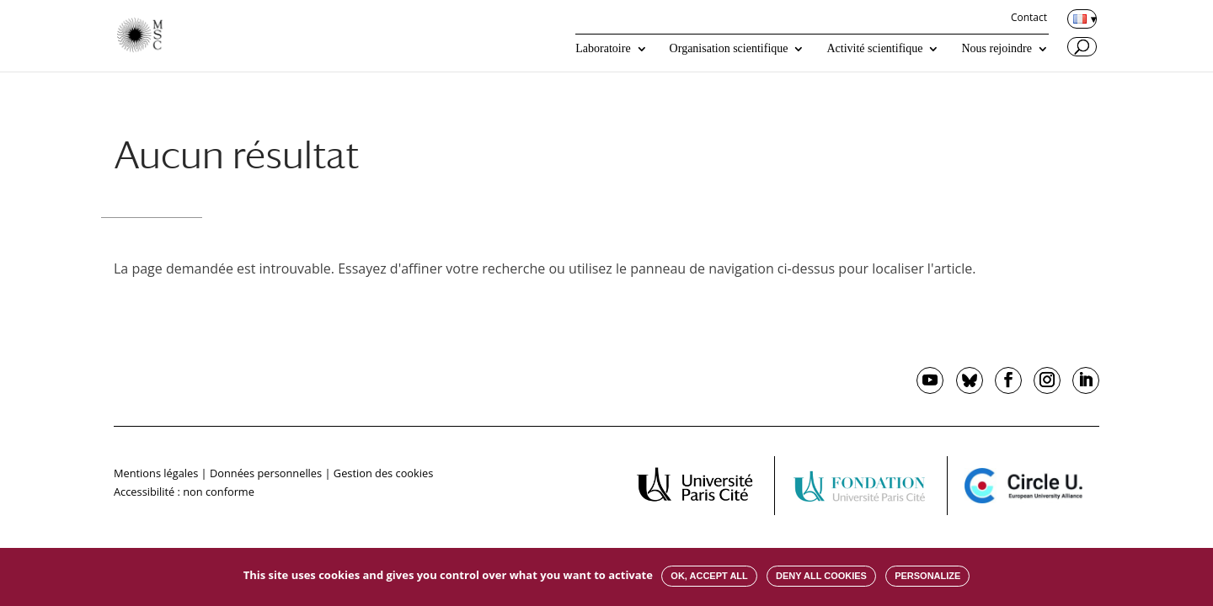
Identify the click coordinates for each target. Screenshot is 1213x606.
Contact (1029, 18)
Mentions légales (156, 473)
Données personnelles (266, 473)
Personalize (927, 576)
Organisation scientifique (729, 49)
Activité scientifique (874, 49)
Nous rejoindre (996, 49)
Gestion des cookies (383, 473)
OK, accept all (709, 576)
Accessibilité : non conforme (184, 491)
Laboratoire (602, 49)
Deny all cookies (821, 576)
